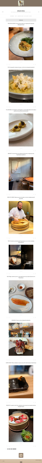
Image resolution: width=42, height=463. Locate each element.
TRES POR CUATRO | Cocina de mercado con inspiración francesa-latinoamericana (21, 24)
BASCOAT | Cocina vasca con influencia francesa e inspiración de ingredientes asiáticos (21, 154)
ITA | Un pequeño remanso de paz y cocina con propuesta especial (21, 67)
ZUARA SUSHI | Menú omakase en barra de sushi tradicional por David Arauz (21, 362)
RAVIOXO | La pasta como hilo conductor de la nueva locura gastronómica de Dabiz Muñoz (21, 406)
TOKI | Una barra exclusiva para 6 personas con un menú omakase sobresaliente (21, 241)
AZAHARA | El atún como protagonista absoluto (21, 320)
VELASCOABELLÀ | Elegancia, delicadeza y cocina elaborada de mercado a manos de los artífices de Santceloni (21, 110)
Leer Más (21, 104)
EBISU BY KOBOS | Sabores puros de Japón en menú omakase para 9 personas (21, 198)
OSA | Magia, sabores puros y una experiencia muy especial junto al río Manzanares (21, 277)
